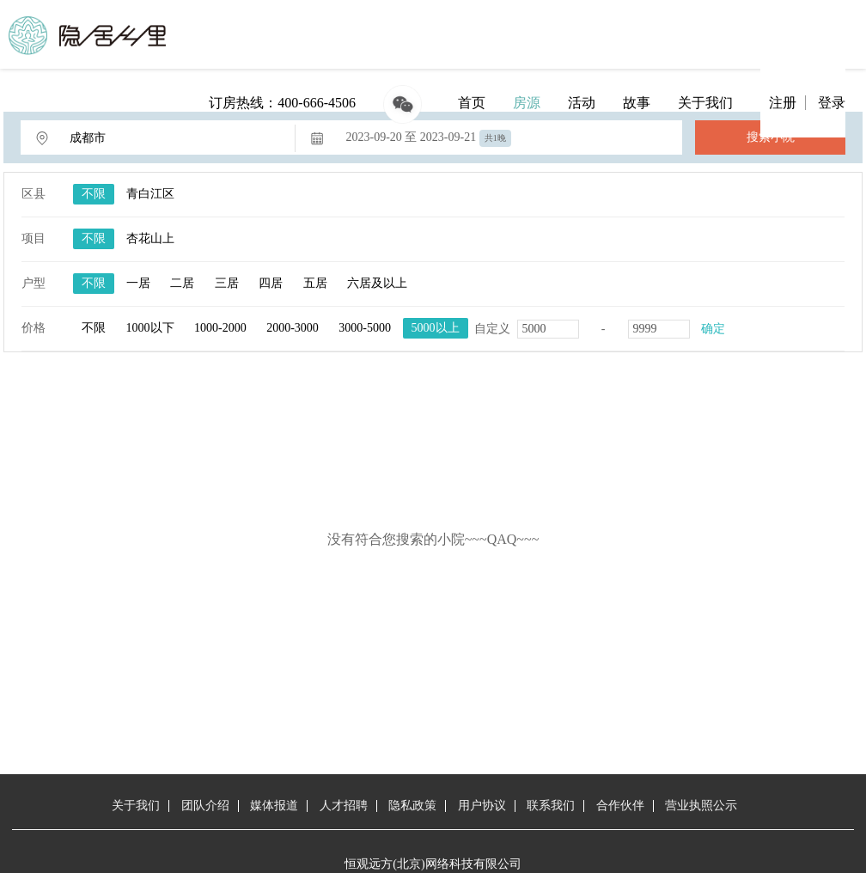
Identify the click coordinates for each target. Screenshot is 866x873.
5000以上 (436, 327)
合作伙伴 (620, 805)
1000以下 (150, 327)
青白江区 (150, 193)
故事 (636, 102)
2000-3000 (292, 327)
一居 (138, 283)
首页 (471, 102)
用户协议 (482, 805)
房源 (526, 102)
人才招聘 (344, 805)
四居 (271, 283)
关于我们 (705, 102)
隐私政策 (412, 805)
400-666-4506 (316, 102)
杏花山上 (150, 238)
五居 (315, 283)
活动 (581, 102)
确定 (713, 328)
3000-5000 (364, 327)
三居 (227, 283)
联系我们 (551, 805)
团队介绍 (205, 805)
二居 (182, 283)
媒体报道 (274, 805)
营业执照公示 (701, 805)
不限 (94, 193)
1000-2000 (220, 327)
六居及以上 (377, 283)
